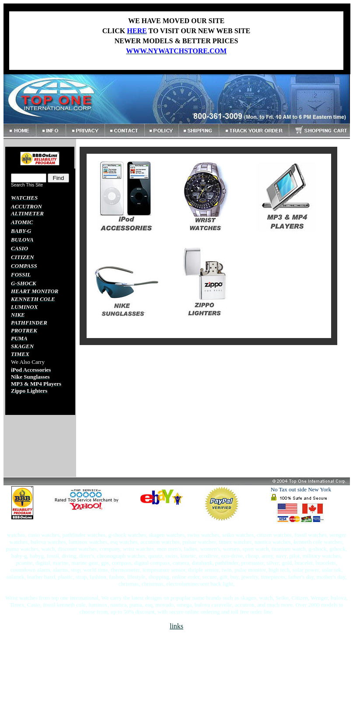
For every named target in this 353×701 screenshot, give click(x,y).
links (176, 626)
